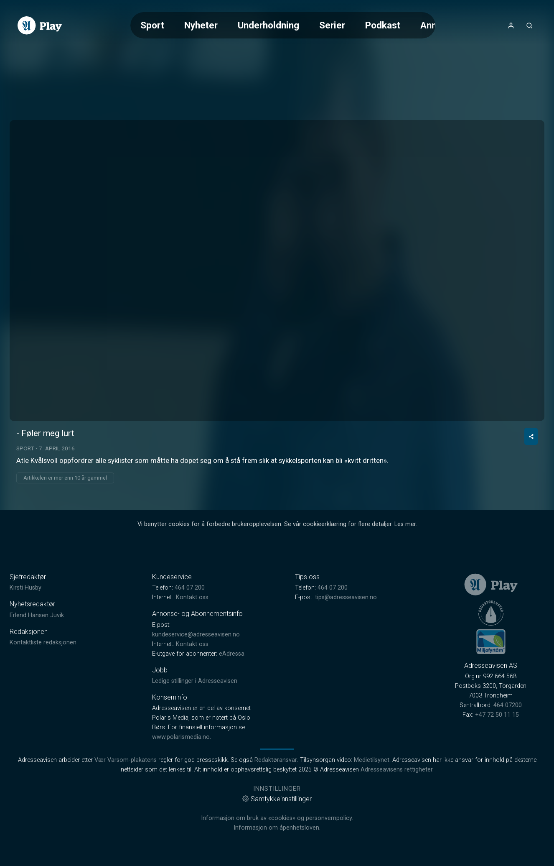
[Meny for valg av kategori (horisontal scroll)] (282, 25)
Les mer (405, 524)
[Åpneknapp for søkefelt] (529, 25)
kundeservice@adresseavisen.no (196, 634)
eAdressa (231, 653)
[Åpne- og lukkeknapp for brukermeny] (511, 25)
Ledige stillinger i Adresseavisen (194, 681)
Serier (332, 25)
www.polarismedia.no (181, 737)
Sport (152, 25)
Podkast (382, 25)
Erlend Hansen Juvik (37, 615)
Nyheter (201, 25)
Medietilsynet (371, 760)
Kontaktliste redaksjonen (43, 642)
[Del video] (531, 436)
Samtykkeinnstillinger (277, 799)
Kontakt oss (192, 597)
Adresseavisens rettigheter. (397, 769)
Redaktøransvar (275, 760)
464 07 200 (190, 587)
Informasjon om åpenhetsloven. (277, 827)
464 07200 (507, 705)
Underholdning (268, 25)
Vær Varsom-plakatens (125, 760)
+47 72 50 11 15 (497, 714)
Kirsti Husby (25, 587)
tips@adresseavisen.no (346, 597)
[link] (39, 25)
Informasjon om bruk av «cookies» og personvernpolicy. (277, 818)
